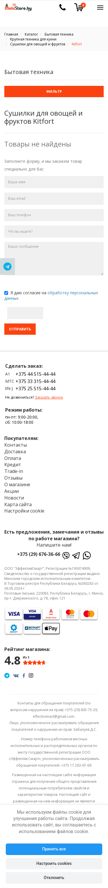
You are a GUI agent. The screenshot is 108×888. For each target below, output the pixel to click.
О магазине (17, 484)
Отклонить (54, 877)
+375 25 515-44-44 (35, 388)
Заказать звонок (49, 397)
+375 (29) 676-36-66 (38, 554)
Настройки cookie (24, 511)
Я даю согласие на (51, 295)
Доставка (15, 451)
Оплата (12, 458)
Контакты (15, 445)
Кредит (12, 464)
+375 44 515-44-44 (35, 374)
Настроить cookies (53, 863)
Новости (14, 498)
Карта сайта (18, 504)
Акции (11, 491)
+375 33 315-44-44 (35, 381)
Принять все (54, 849)
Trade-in (13, 471)
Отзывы (13, 478)
